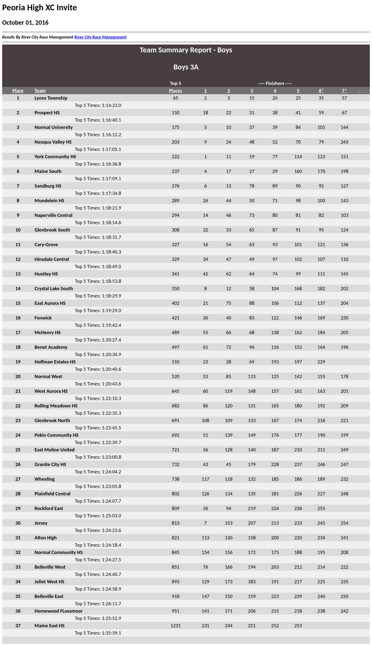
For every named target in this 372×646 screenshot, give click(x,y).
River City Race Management (100, 37)
